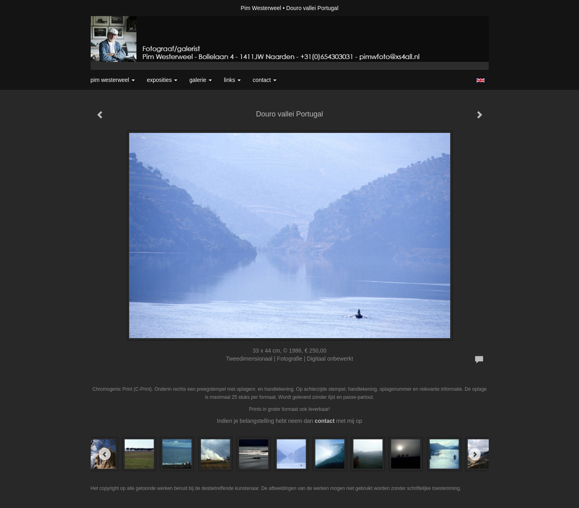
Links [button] (232, 80)
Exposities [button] (162, 80)
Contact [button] (264, 80)
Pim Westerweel (261, 8)
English (480, 80)
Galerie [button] (200, 80)
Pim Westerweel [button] (113, 80)
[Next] (475, 454)
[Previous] (105, 454)
